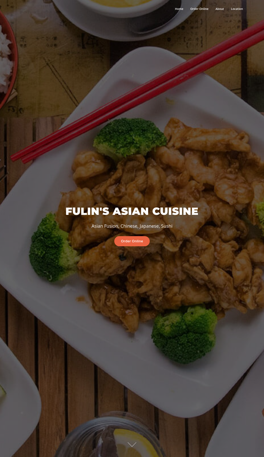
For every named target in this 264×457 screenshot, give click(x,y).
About (220, 9)
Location (237, 9)
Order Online (199, 9)
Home (179, 9)
